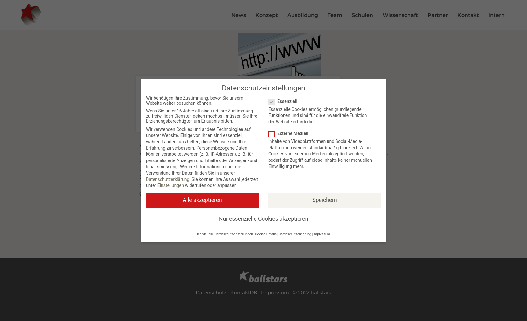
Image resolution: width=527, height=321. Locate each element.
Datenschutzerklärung (167, 179)
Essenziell (284, 101)
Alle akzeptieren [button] (202, 200)
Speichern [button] (324, 200)
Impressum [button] (321, 234)
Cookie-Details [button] (266, 234)
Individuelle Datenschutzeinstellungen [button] (225, 234)
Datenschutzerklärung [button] (294, 234)
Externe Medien (290, 133)
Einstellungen (170, 185)
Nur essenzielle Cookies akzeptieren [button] (263, 219)
